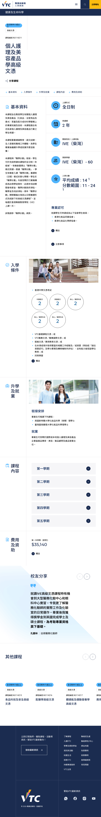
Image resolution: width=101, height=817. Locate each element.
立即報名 (95, 4)
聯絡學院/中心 (87, 741)
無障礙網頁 (85, 760)
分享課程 (11, 80)
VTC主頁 (67, 769)
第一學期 (43, 469)
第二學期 (43, 482)
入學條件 (26, 92)
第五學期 (43, 521)
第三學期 (43, 495)
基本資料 (11, 92)
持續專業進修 (69, 765)
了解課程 (67, 736)
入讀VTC (67, 741)
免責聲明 (85, 751)
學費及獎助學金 (70, 746)
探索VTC (67, 760)
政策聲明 (85, 755)
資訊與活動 (68, 751)
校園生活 (67, 755)
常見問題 (85, 765)
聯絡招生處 (85, 736)
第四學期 (43, 508)
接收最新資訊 (34, 750)
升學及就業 (42, 92)
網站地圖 (85, 746)
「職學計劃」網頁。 (23, 213)
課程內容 (59, 92)
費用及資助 (75, 92)
